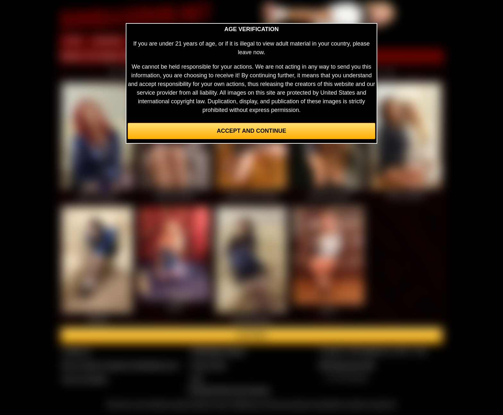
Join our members (85, 379)
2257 (196, 379)
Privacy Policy (208, 365)
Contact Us (76, 351)
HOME (72, 41)
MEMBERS (108, 41)
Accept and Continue (251, 131)
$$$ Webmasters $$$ (346, 365)
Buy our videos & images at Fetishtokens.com (120, 365)
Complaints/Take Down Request (229, 390)
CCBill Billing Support (217, 351)
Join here (251, 335)
